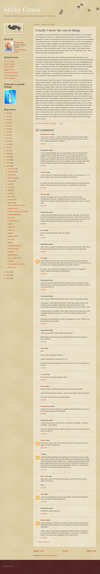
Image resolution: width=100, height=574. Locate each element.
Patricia (43, 194)
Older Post (91, 551)
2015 (8, 144)
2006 (8, 275)
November (11, 172)
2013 (8, 150)
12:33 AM (44, 537)
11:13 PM (44, 434)
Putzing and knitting (14, 214)
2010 (8, 160)
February (11, 199)
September (11, 178)
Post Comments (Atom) (49, 555)
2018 (8, 135)
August (10, 181)
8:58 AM (43, 224)
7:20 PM (43, 368)
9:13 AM (43, 238)
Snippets (10, 224)
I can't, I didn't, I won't (14, 258)
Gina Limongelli (9, 67)
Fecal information (13, 248)
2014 (8, 147)
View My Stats (7, 566)
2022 (8, 122)
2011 (8, 157)
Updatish (10, 233)
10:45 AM (44, 274)
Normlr (43, 386)
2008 (8, 166)
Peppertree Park (9, 70)
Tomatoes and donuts (11, 75)
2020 (8, 129)
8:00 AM (43, 144)
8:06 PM (43, 380)
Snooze (43, 440)
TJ (41, 454)
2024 (8, 116)
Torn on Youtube (9, 78)
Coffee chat (11, 227)
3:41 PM (43, 470)
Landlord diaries (13, 236)
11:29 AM (44, 502)
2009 (8, 163)
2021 (8, 126)
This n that (11, 218)
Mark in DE (44, 476)
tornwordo (20, 42)
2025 (8, 113)
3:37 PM (43, 342)
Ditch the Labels (9, 64)
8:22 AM (43, 166)
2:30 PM (43, 290)
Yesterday (11, 252)
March (10, 196)
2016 (8, 141)
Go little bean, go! (13, 221)
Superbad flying (13, 255)
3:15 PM (43, 324)
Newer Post (38, 551)
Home (65, 551)
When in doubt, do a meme (16, 205)
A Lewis (43, 374)
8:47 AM (43, 188)
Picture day (11, 230)
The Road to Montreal (11, 72)
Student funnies (13, 208)
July (9, 184)
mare (42, 494)
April (9, 193)
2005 (8, 278)
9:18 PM (43, 400)
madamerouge (45, 406)
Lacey (43, 230)
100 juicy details (9, 61)
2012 (8, 153)
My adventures (46, 134)
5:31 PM (43, 488)
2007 (8, 272)
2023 (8, 119)
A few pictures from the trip (16, 264)
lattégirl (43, 520)
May (9, 190)
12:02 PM (44, 448)
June (9, 187)
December (11, 168)
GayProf (43, 172)
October (10, 175)
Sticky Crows (22, 9)
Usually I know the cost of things (18, 211)
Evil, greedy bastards (14, 245)
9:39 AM (43, 251)
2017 (8, 138)
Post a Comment (43, 542)
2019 (8, 132)
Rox (42, 258)
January (10, 203)
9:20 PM (43, 414)
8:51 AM (43, 206)
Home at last (12, 267)
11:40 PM (44, 514)
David (42, 348)
